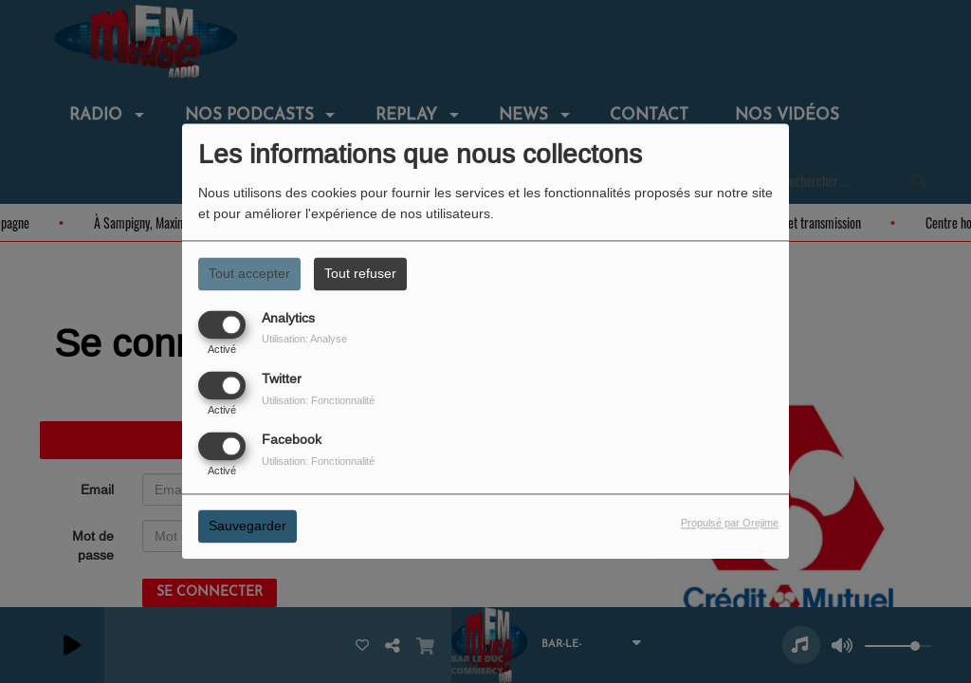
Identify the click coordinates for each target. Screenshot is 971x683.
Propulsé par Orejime (730, 523)
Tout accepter (249, 273)
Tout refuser (360, 273)
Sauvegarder (247, 526)
